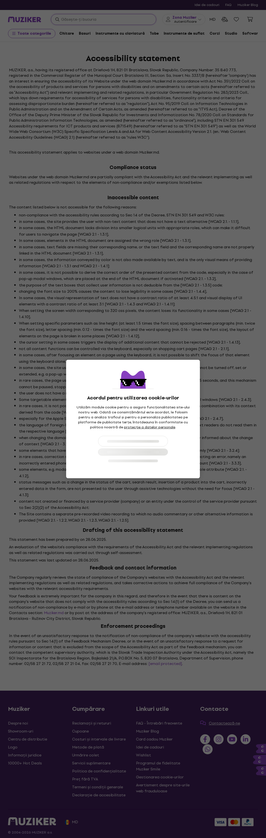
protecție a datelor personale (149, 427)
